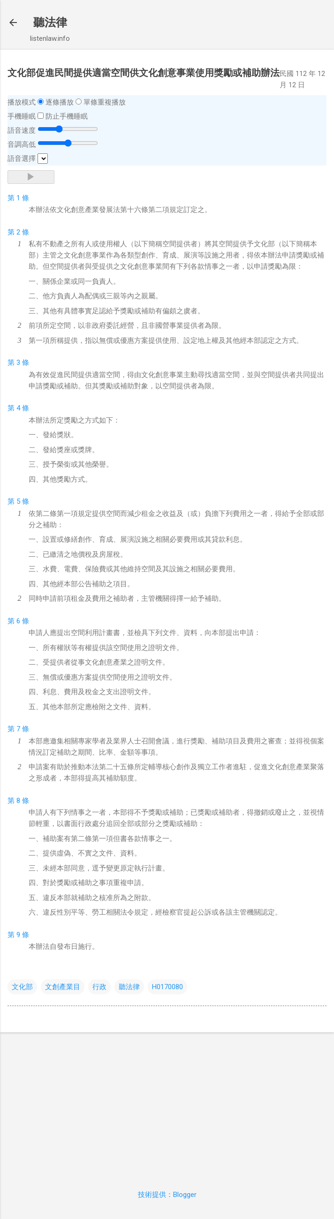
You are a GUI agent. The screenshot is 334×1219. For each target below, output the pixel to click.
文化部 (22, 987)
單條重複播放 (105, 102)
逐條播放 (60, 102)
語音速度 (22, 130)
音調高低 (22, 144)
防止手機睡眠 (67, 116)
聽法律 (50, 22)
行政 (99, 987)
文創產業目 (62, 987)
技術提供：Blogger (167, 1194)
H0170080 (167, 987)
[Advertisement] (167, 1105)
